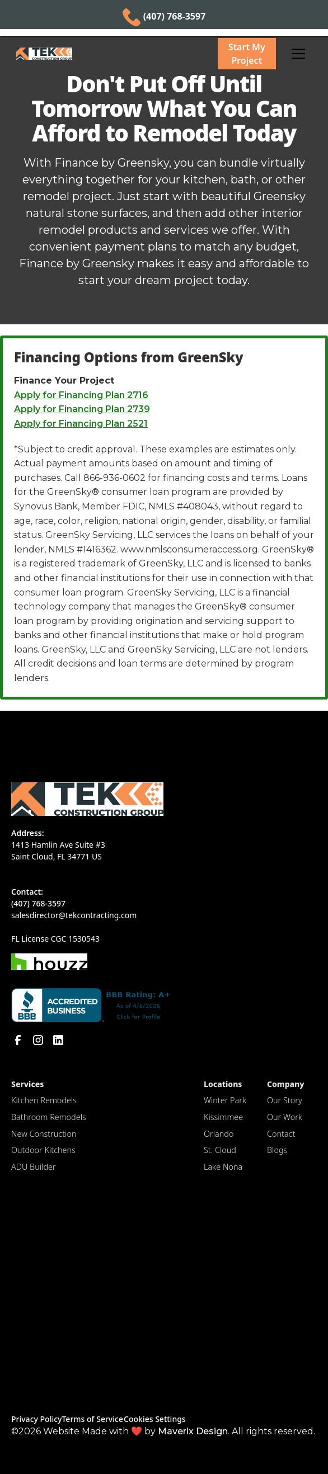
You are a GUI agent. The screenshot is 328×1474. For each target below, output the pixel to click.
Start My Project (246, 54)
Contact (281, 1133)
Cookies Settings (155, 1419)
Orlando (218, 1133)
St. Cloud (220, 1150)
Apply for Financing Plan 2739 (82, 409)
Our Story (284, 1100)
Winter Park (225, 1100)
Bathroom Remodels (48, 1117)
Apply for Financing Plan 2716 (81, 395)
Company (285, 1084)
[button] (298, 53)
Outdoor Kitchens (43, 1150)
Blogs (277, 1150)
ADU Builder (33, 1166)
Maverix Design (193, 1431)
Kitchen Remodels (44, 1100)
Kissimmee (223, 1117)
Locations (223, 1084)
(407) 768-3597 (38, 903)
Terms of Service (92, 1419)
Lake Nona (223, 1166)
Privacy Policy (36, 1419)
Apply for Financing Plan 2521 (81, 423)
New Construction (43, 1133)
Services (27, 1084)
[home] (108, 53)
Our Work (284, 1117)
